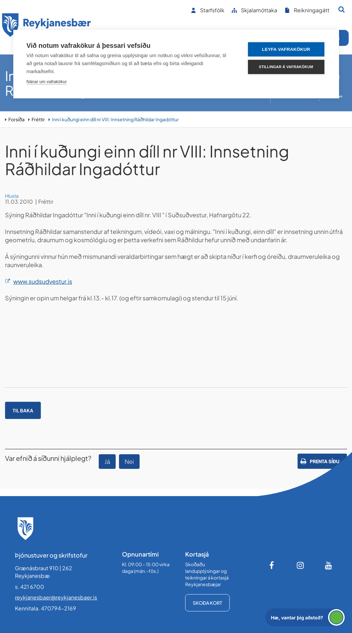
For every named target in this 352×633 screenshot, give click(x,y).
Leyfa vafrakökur (286, 49)
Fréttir (38, 119)
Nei (129, 461)
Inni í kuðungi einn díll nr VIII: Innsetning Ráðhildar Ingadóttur (115, 119)
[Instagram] (300, 565)
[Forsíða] (46, 26)
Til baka (23, 410)
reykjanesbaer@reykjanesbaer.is (56, 597)
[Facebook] (272, 565)
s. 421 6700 (29, 586)
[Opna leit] (341, 9)
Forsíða (16, 119)
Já (107, 461)
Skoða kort (207, 603)
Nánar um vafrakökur (47, 81)
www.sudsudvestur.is (42, 281)
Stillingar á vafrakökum (286, 67)
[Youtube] (328, 565)
